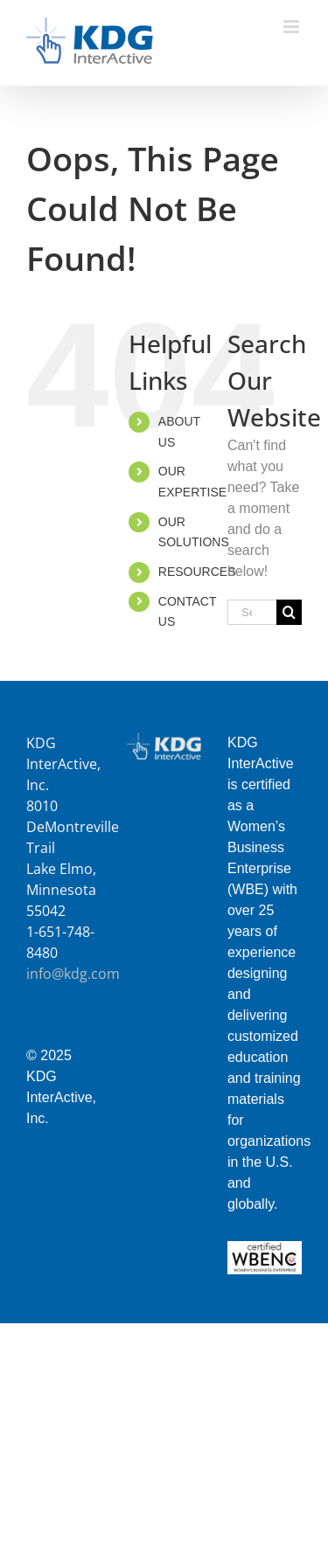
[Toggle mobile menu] (292, 26)
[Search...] (251, 612)
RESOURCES (197, 572)
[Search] (289, 612)
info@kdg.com (73, 973)
